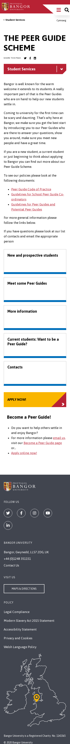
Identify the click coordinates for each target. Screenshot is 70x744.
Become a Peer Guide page (43, 443)
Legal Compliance (16, 612)
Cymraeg (61, 20)
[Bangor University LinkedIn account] (35, 58)
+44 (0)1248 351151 (17, 559)
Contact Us (11, 565)
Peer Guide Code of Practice (31, 189)
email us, (59, 438)
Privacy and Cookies (18, 638)
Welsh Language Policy (20, 647)
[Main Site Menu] (59, 9)
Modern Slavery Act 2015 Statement (29, 620)
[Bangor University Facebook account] (30, 58)
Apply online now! (24, 453)
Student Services (15, 19)
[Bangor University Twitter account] (25, 58)
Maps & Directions (24, 588)
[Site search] (67, 9)
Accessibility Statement (20, 629)
